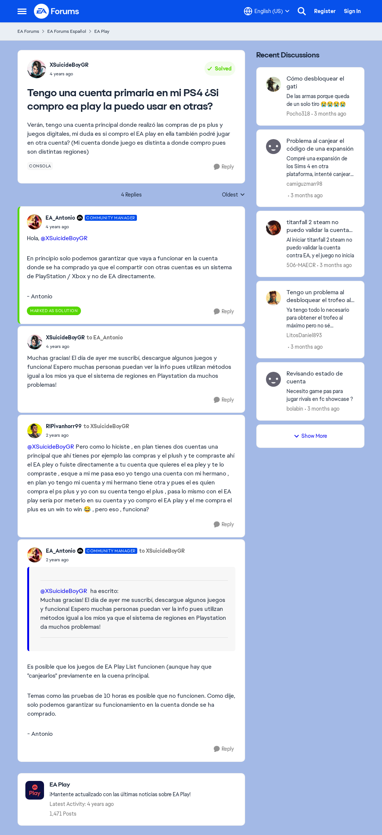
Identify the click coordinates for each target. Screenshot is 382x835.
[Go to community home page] (56, 11)
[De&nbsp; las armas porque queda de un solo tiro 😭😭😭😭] (320, 100)
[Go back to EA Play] (120, 785)
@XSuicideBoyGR (64, 238)
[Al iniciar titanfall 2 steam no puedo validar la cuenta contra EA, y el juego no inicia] (320, 248)
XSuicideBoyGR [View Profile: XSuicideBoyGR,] (69, 65)
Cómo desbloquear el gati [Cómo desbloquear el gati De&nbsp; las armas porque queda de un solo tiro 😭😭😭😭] (315, 82)
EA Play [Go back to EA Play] (101, 31)
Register (325, 11)
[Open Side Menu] (22, 11)
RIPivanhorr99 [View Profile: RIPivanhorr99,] (64, 426)
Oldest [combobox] (233, 195)
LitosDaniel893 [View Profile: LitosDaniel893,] (304, 335)
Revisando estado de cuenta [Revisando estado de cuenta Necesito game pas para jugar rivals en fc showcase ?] (314, 377)
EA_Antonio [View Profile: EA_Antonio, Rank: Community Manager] (60, 217)
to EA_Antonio (105, 337)
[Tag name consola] (40, 166)
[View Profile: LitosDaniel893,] (273, 298)
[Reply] (223, 167)
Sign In (352, 11)
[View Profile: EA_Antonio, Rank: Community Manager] (34, 221)
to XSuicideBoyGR (106, 426)
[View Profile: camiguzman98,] (273, 146)
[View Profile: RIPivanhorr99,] (34, 430)
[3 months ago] (328, 114)
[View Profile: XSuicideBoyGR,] (36, 69)
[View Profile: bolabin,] (273, 379)
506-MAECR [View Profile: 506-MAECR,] (301, 265)
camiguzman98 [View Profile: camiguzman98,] (304, 183)
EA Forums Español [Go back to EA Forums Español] (66, 31)
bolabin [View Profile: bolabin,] (294, 408)
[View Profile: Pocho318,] (273, 84)
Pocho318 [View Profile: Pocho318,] (298, 113)
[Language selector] (267, 11)
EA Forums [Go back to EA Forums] (28, 31)
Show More (310, 436)
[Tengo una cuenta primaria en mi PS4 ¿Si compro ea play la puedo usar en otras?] (91, 226)
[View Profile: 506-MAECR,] (273, 227)
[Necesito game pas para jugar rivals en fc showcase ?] (320, 395)
